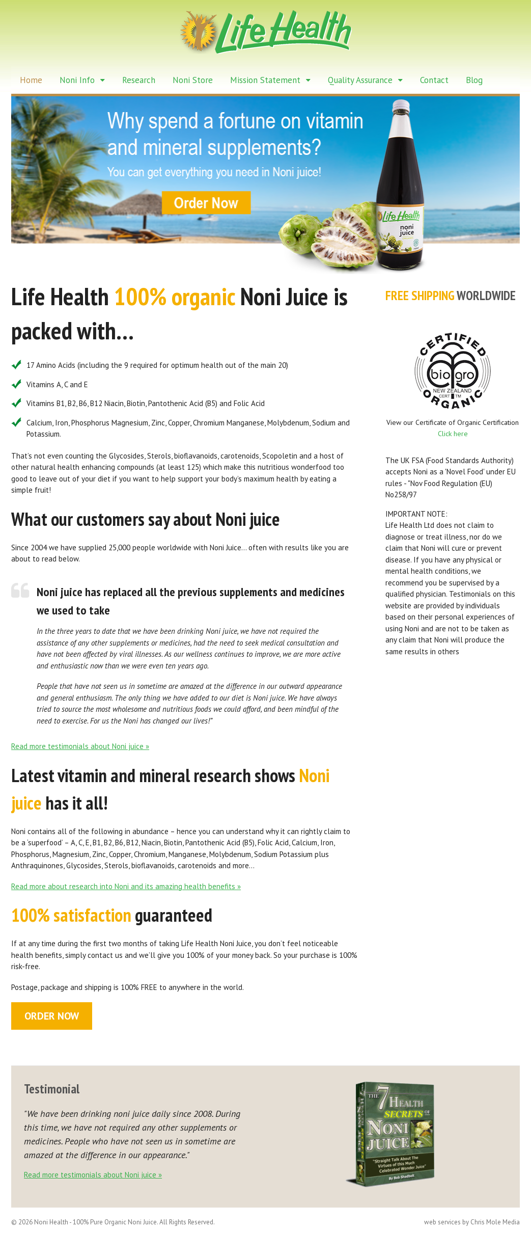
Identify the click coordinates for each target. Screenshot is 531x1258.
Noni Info (77, 80)
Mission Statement (265, 80)
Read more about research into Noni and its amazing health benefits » (126, 886)
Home (31, 80)
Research (138, 80)
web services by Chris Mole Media (472, 1222)
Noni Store (193, 80)
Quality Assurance (360, 80)
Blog (474, 80)
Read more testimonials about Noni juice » (80, 746)
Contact (434, 80)
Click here (453, 434)
